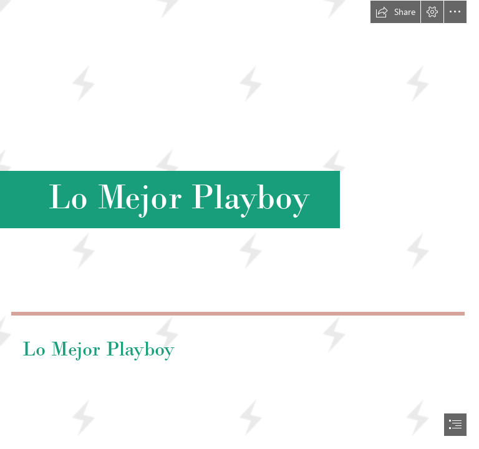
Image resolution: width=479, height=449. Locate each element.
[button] (395, 12)
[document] (239, 224)
